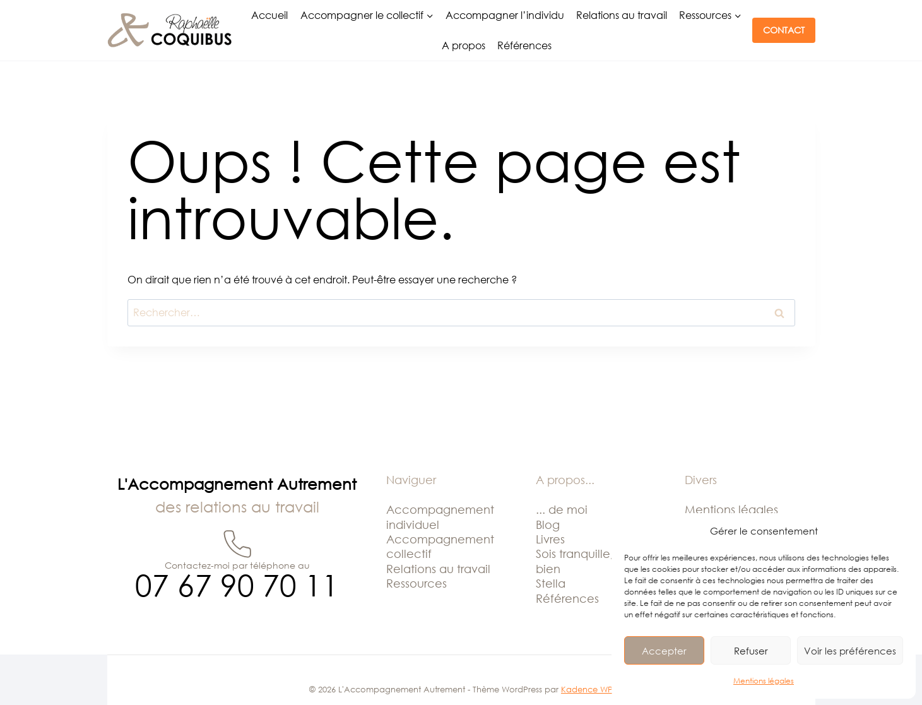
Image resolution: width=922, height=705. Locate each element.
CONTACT (784, 30)
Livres (550, 539)
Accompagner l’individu (505, 15)
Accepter (664, 650)
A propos (463, 45)
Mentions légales (763, 680)
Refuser (751, 650)
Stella (550, 583)
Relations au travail (621, 15)
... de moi (562, 509)
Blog (548, 524)
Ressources (416, 583)
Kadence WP (587, 689)
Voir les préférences (850, 650)
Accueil (269, 15)
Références (524, 45)
